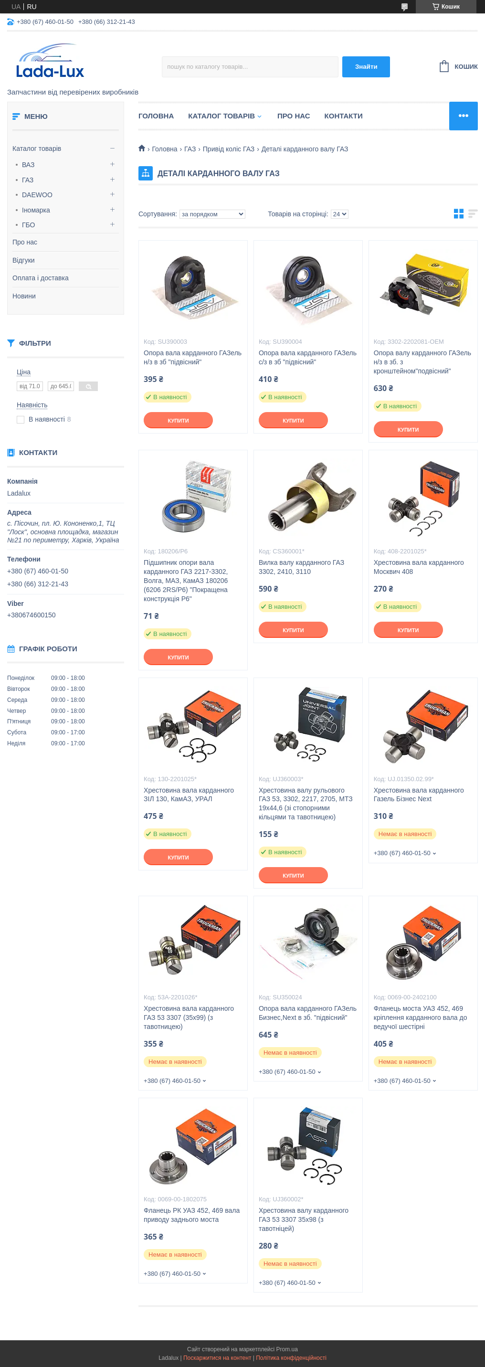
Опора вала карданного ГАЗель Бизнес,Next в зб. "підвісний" (308, 1013)
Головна (156, 115)
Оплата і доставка (40, 278)
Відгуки (23, 260)
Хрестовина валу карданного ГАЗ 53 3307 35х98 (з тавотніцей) (303, 1219)
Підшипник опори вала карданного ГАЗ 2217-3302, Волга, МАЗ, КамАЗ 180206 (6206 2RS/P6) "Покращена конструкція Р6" (186, 581)
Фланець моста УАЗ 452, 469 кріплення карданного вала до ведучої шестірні (420, 1017)
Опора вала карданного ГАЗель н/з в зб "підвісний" (193, 357)
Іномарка (36, 210)
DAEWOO (37, 195)
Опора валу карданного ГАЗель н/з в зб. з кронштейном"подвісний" (422, 362)
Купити (178, 421)
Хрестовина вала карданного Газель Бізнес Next (419, 794)
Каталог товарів (36, 148)
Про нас (24, 242)
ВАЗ (28, 165)
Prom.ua (287, 1349)
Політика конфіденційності (291, 1358)
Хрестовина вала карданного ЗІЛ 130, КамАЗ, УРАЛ (189, 794)
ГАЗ (27, 180)
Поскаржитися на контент (217, 1358)
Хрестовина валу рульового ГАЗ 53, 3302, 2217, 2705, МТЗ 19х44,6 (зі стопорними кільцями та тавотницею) (306, 803)
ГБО (28, 225)
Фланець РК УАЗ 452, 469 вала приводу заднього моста (192, 1215)
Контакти (344, 115)
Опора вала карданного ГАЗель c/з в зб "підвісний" (308, 357)
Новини (24, 296)
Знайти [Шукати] (366, 66)
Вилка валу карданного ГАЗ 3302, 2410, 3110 (301, 567)
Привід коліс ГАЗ (229, 149)
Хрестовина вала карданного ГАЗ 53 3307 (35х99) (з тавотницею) (189, 1017)
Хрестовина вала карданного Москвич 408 (419, 567)
